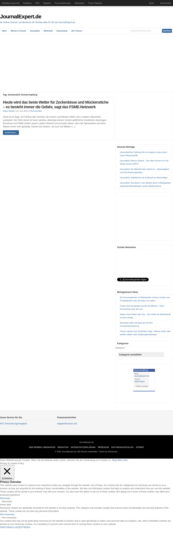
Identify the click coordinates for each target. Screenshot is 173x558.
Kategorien (120, 348)
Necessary (7, 501)
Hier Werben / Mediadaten (42, 447)
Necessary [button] (5, 498)
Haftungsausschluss (122, 447)
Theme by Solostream (108, 451)
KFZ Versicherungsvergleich (13, 423)
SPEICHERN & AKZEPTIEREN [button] (15, 527)
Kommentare (165, 3)
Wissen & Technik (18, 31)
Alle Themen (76, 31)
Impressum (103, 447)
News (151, 3)
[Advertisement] (86, 63)
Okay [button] (114, 460)
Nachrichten (139, 381)
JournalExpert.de (20, 16)
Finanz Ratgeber (95, 3)
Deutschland (62, 31)
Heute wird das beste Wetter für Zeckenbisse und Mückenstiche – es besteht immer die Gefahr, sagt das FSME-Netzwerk (55, 104)
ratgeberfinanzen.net (67, 423)
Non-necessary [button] (7, 514)
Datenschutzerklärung (83, 447)
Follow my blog (142, 386)
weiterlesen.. (11, 132)
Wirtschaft (48, 31)
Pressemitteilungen (63, 3)
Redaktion (27, 3)
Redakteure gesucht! (10, 3)
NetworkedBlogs (141, 370)
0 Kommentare (35, 111)
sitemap (140, 447)
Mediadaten (80, 3)
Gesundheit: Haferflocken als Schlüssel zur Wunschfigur (144, 178)
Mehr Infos (122, 460)
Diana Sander (9, 111)
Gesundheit (35, 31)
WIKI (37, 3)
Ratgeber (47, 3)
